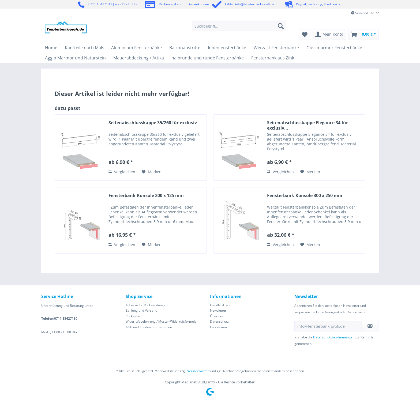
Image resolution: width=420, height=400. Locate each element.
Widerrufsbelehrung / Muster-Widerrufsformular (162, 321)
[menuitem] (239, 28)
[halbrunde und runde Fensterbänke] (208, 58)
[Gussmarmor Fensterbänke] (334, 48)
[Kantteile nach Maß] (84, 48)
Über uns (217, 316)
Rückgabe (133, 316)
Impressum (218, 327)
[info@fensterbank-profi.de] (328, 326)
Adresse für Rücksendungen (146, 305)
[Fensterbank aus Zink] (273, 58)
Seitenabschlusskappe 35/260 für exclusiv (152, 123)
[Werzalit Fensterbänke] (276, 48)
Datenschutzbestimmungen (333, 337)
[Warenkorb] (363, 34)
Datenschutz (219, 321)
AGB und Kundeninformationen (149, 327)
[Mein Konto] (329, 34)
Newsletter (218, 310)
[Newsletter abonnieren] (370, 326)
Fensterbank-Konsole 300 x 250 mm (304, 195)
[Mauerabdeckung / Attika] (139, 58)
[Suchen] (280, 26)
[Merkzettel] (304, 34)
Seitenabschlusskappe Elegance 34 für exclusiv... (307, 125)
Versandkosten (198, 371)
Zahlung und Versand (141, 310)
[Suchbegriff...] (239, 26)
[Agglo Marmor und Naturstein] (75, 58)
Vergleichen (121, 171)
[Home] (51, 48)
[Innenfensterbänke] (227, 48)
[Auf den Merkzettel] (152, 172)
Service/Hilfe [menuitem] (363, 13)
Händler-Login (220, 305)
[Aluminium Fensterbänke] (136, 48)
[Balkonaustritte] (185, 48)
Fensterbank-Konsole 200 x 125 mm (146, 195)
